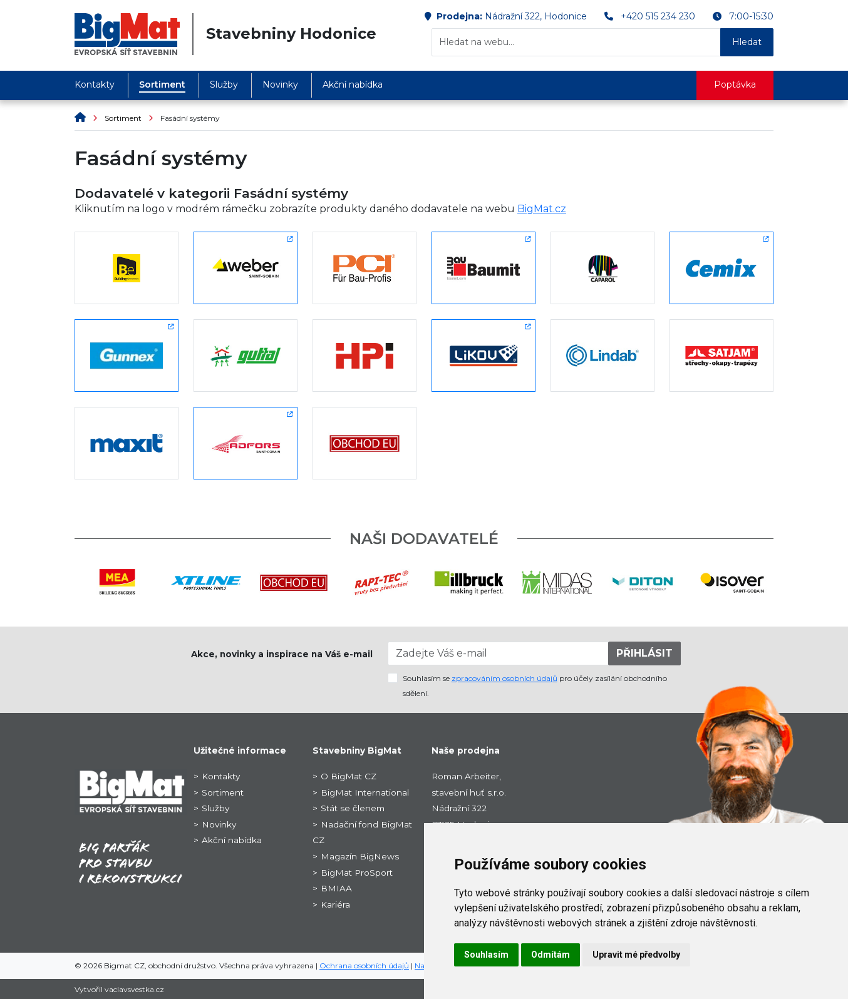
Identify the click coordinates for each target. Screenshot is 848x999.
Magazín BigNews (360, 856)
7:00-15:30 (751, 16)
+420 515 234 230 (658, 16)
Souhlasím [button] (486, 955)
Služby (224, 84)
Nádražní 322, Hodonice (536, 16)
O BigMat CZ (348, 776)
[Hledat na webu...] (576, 42)
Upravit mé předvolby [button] (636, 955)
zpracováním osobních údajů (504, 678)
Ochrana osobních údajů (364, 965)
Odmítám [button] (550, 955)
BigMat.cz (541, 209)
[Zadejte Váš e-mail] (498, 653)
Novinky (280, 84)
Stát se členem (353, 808)
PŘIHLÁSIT (644, 653)
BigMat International (365, 792)
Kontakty (95, 84)
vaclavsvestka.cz (134, 989)
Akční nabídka (353, 84)
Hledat (747, 42)
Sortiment (162, 84)
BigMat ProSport (357, 873)
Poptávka (735, 84)
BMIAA (336, 888)
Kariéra (335, 904)
